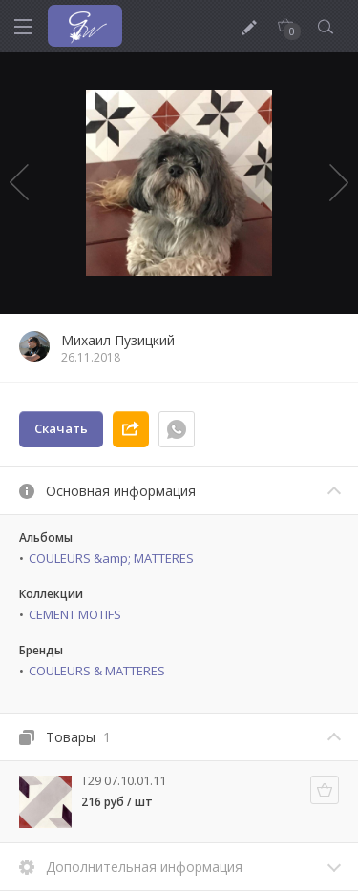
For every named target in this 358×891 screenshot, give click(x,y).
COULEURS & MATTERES (97, 670)
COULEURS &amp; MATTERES (111, 558)
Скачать (61, 428)
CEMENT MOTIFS (75, 614)
